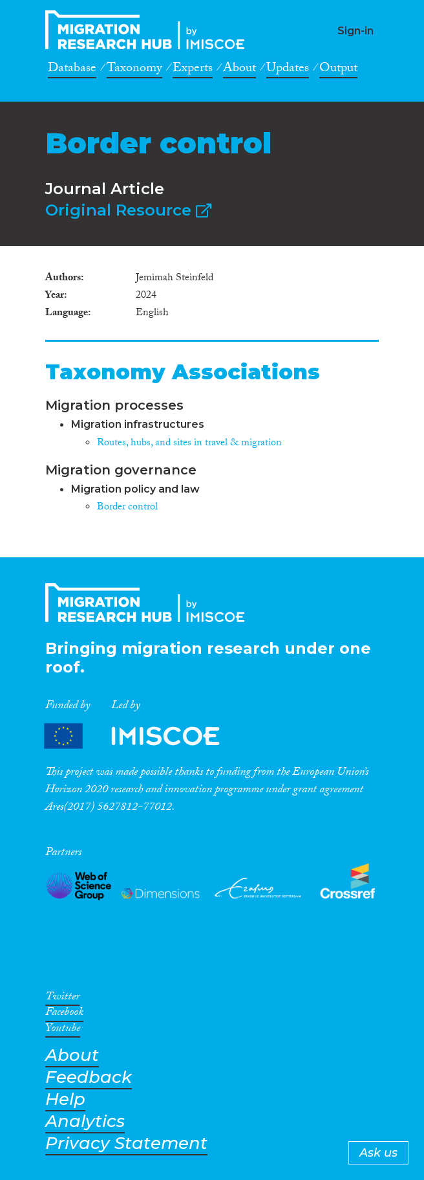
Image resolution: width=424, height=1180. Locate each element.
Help (65, 1099)
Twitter (62, 999)
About (239, 69)
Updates (287, 69)
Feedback (88, 1077)
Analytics (85, 1121)
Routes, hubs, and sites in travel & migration (189, 443)
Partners (143, 736)
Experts (193, 69)
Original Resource (128, 210)
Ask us (378, 1153)
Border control (127, 508)
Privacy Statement (126, 1143)
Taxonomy (134, 69)
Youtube (62, 1030)
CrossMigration (148, 29)
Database (72, 69)
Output (338, 69)
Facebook (64, 1014)
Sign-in (355, 31)
